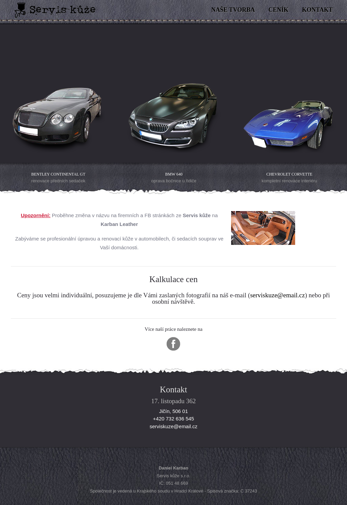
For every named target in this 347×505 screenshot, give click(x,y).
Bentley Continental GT (58, 174)
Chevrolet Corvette (289, 174)
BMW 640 (174, 174)
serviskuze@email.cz (277, 295)
